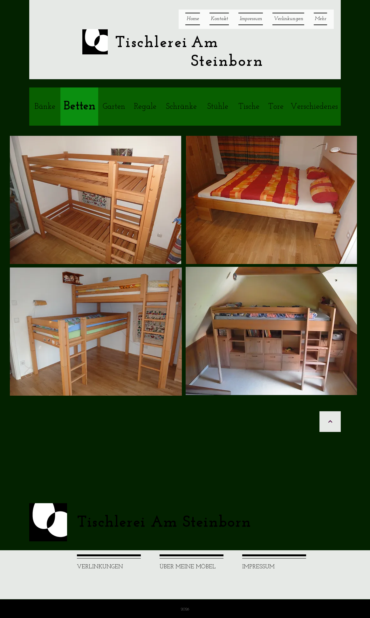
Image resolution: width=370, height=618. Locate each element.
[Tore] (275, 106)
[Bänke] (44, 106)
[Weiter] (330, 421)
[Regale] (145, 106)
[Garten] (113, 106)
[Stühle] (217, 106)
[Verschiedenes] (314, 106)
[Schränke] (181, 106)
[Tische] (248, 106)
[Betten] (79, 106)
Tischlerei (151, 43)
